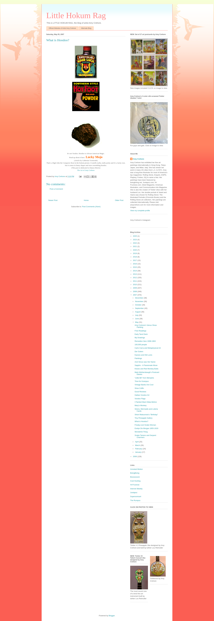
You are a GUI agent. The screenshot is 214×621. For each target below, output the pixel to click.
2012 (135, 278)
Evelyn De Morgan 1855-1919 (146, 428)
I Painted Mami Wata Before (146, 402)
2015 (135, 267)
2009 (135, 288)
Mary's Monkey (140, 405)
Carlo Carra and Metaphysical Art (148, 348)
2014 (135, 271)
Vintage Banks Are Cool (144, 385)
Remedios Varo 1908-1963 (145, 341)
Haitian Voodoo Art (142, 395)
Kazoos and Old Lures (143, 355)
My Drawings (140, 338)
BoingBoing (134, 473)
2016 (135, 264)
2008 (135, 291)
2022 (135, 243)
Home (86, 200)
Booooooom (135, 477)
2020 (135, 250)
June (137, 319)
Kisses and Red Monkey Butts (146, 369)
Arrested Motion (136, 469)
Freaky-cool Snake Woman (145, 425)
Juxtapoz (133, 492)
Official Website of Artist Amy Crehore (62, 28)
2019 (135, 253)
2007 (135, 295)
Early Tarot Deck (141, 334)
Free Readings (140, 331)
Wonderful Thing (141, 432)
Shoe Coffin (139, 388)
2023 (135, 240)
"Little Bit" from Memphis (144, 378)
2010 (135, 284)
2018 (135, 257)
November (139, 301)
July (137, 315)
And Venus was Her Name (145, 362)
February (139, 449)
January (138, 452)
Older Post (119, 200)
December (139, 298)
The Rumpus (135, 500)
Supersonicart (135, 496)
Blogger (112, 616)
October (138, 305)
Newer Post (52, 200)
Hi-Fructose (134, 485)
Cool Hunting (135, 481)
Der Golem (139, 351)
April (137, 442)
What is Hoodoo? (141, 421)
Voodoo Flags (140, 399)
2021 (135, 246)
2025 (135, 236)
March (138, 445)
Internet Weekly (136, 489)
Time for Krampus (142, 381)
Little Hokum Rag (76, 15)
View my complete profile (140, 211)
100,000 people (141, 345)
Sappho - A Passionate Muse (146, 365)
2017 (135, 260)
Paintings (138, 358)
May (137, 322)
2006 (135, 456)
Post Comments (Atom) (91, 207)
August (138, 312)
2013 (135, 274)
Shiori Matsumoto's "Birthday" (146, 415)
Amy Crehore (138, 159)
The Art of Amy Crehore (86, 170)
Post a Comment (56, 189)
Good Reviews (140, 392)
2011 (135, 281)
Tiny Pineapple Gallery (143, 418)
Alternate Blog (86, 28)
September (139, 308)
